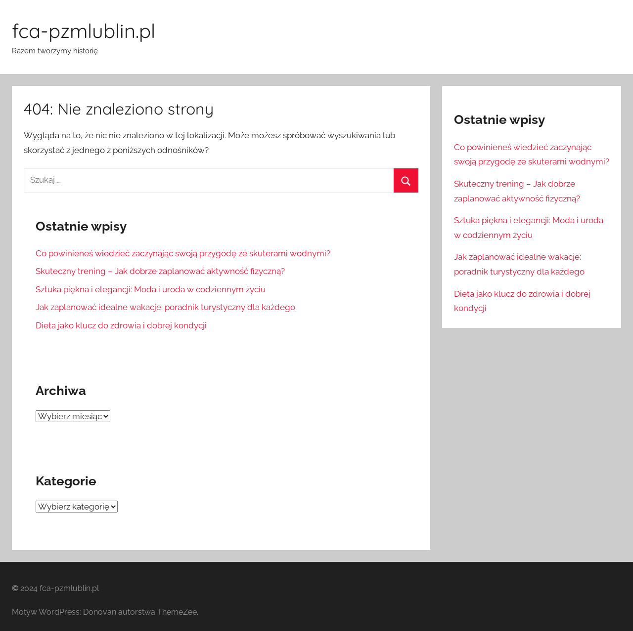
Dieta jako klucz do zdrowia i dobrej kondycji (122, 325)
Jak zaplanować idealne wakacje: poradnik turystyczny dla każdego (165, 307)
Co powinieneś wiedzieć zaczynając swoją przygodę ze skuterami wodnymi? (183, 253)
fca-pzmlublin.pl (83, 30)
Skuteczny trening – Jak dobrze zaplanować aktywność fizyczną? (160, 271)
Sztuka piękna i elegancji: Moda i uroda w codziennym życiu (151, 289)
